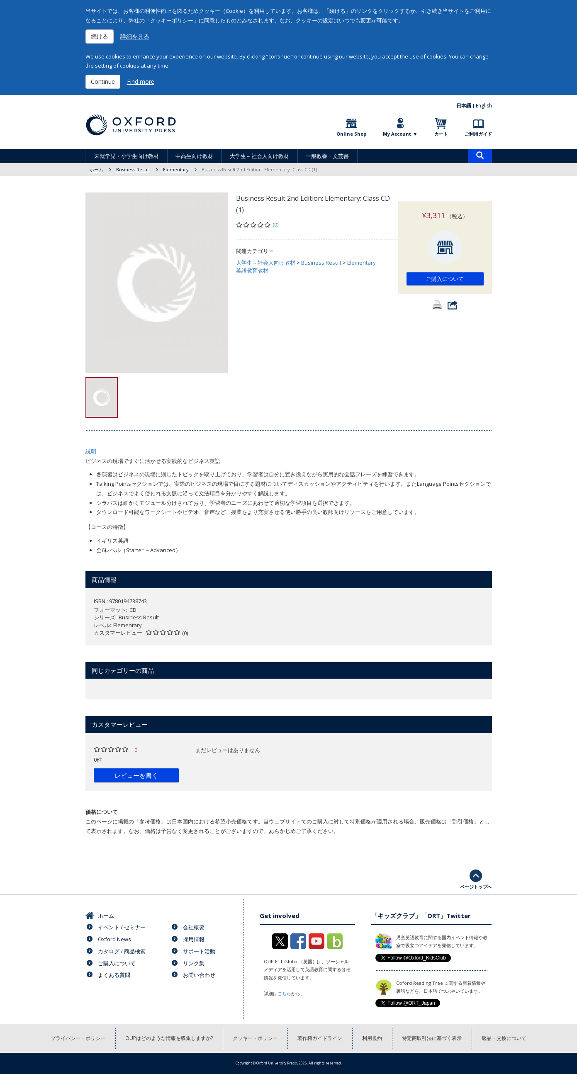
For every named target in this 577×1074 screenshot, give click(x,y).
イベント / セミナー (122, 927)
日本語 (463, 105)
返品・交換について (504, 1038)
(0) (275, 224)
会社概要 (194, 927)
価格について (101, 812)
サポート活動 (199, 951)
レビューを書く (136, 775)
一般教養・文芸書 (327, 156)
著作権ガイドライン (319, 1038)
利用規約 (372, 1038)
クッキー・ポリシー (255, 1038)
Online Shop (351, 134)
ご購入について (445, 270)
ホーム (96, 169)
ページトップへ (476, 887)
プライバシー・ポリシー (78, 1038)
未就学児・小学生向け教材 (126, 156)
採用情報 (194, 939)
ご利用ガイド (478, 134)
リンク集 (194, 963)
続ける (99, 36)
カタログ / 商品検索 (122, 951)
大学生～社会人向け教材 (259, 156)
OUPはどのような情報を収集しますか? (169, 1038)
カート (441, 134)
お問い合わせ (199, 975)
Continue (103, 81)
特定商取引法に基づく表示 (432, 1038)
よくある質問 (114, 975)
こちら (284, 993)
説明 (90, 451)
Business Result (133, 169)
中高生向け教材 (194, 156)
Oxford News (114, 939)
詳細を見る (134, 36)
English (484, 105)
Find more (140, 81)
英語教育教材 (252, 270)
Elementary (176, 169)
